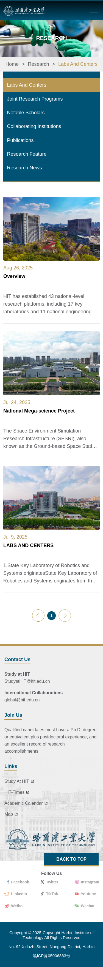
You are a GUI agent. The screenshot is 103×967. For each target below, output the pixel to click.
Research (38, 64)
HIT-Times (17, 792)
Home (12, 64)
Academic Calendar (26, 803)
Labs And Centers (78, 64)
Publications (20, 140)
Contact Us (17, 659)
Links (10, 766)
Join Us (13, 715)
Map (12, 814)
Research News (24, 167)
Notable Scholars (26, 112)
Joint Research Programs (35, 99)
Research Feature (27, 154)
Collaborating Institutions (34, 126)
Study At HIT (20, 781)
